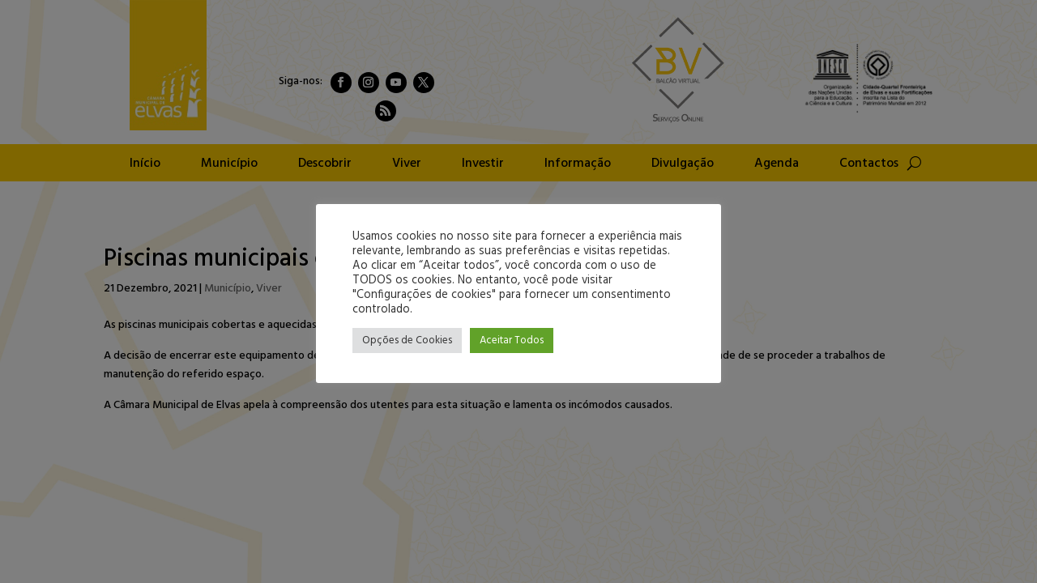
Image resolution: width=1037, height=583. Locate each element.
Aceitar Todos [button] (512, 340)
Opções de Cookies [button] (407, 340)
